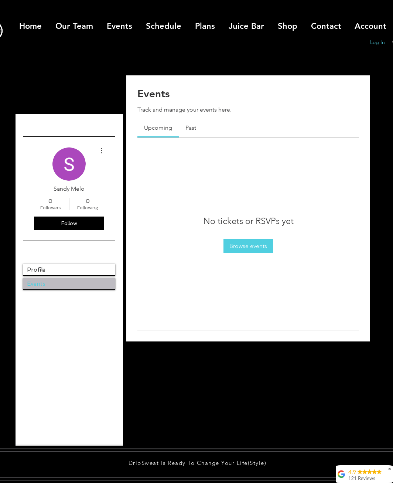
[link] (158, 127)
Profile (36, 269)
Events (36, 283)
